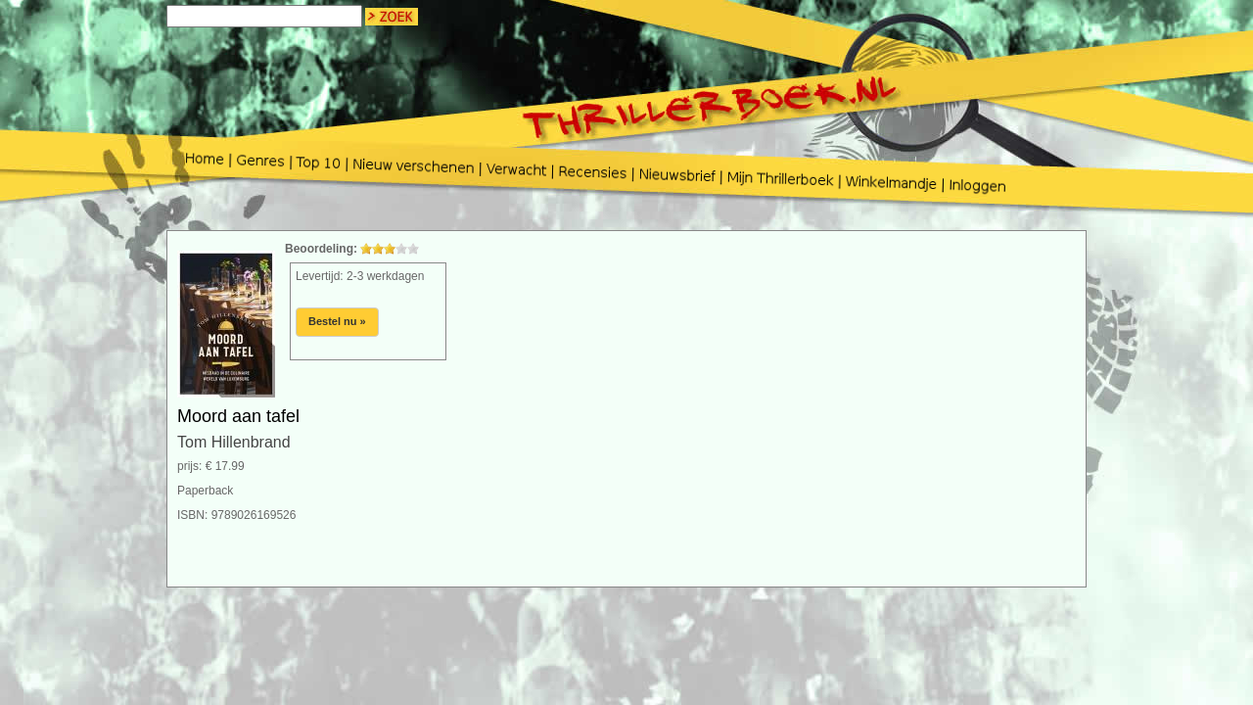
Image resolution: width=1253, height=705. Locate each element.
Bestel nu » (337, 321)
